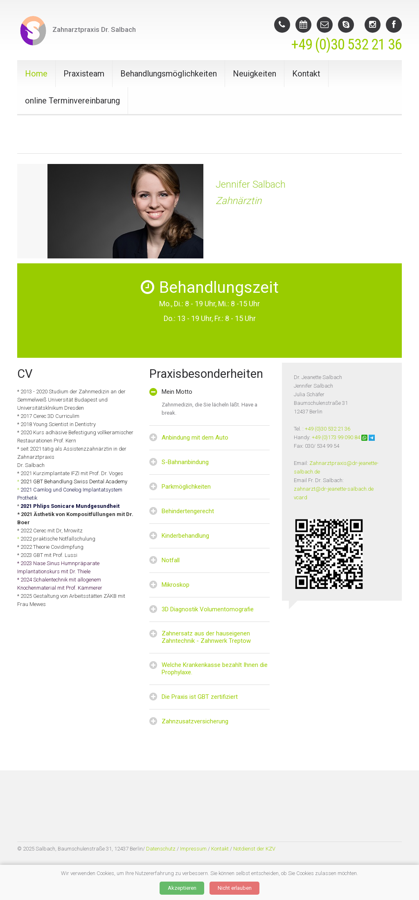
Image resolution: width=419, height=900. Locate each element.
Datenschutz (160, 849)
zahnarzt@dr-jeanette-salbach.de (334, 489)
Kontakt (306, 74)
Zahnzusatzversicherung (195, 721)
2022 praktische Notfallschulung (57, 539)
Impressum (193, 849)
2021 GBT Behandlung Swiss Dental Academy (73, 481)
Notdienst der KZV (254, 849)
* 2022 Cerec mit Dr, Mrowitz (50, 530)
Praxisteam (83, 74)
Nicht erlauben (235, 888)
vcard (300, 497)
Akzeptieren (182, 888)
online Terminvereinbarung (72, 100)
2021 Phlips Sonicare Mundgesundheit (69, 506)
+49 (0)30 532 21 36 (346, 44)
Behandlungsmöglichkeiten (168, 74)
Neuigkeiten (254, 74)
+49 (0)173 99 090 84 (336, 437)
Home (36, 74)
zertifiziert (224, 696)
